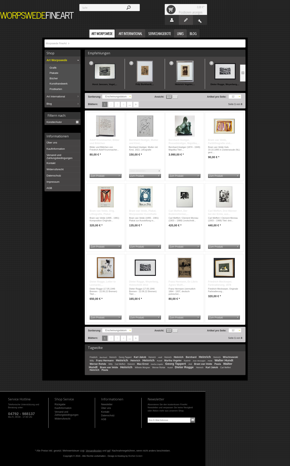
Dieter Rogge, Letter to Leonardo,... (103, 283)
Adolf (160, 357)
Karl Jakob (140, 357)
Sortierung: (94, 96)
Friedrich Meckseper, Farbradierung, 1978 (220, 283)
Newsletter (107, 404)
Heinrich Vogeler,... (185, 84)
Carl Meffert (120, 364)
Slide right (242, 73)
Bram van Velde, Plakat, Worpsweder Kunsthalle (142, 212)
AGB (49, 188)
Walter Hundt (223, 360)
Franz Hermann (105, 360)
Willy (92, 361)
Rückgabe (60, 404)
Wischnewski (230, 357)
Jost (190, 364)
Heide (210, 361)
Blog (49, 103)
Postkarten (56, 89)
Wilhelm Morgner (142, 367)
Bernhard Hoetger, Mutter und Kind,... (143, 142)
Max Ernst (143, 364)
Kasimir (187, 361)
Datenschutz (54, 175)
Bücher (54, 78)
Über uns (52, 142)
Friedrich (94, 357)
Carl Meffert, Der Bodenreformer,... (178, 212)
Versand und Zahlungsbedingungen (59, 157)
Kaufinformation (56, 148)
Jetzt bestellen (138, 170)
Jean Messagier (199, 361)
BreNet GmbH (135, 456)
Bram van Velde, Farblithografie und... (220, 142)
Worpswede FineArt (37, 15)
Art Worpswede (57, 60)
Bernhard (104, 357)
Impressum (53, 181)
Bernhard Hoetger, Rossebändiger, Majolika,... (184, 142)
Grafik (53, 67)
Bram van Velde (203, 364)
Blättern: (93, 104)
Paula (218, 364)
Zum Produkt (98, 175)
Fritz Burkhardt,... (145, 84)
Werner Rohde (98, 364)
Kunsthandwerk (59, 83)
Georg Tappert (125, 357)
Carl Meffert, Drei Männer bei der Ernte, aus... (222, 212)
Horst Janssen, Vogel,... (104, 84)
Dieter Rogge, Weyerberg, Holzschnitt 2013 (143, 283)
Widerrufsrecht (55, 169)
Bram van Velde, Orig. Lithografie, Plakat (102, 212)
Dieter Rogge (185, 367)
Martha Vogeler (173, 360)
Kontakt (51, 163)
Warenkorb (172, 9)
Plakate (54, 72)
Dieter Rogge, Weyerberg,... (224, 84)
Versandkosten (94, 450)
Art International (56, 96)
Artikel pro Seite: (216, 96)
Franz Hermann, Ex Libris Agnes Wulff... (183, 283)
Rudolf (160, 361)
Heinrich (113, 357)
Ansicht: (159, 96)
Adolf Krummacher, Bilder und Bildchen (104, 142)
